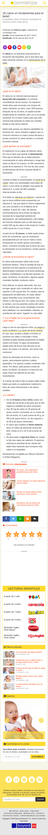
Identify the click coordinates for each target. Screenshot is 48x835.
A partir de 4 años (12, 604)
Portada (13, 811)
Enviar (40, 799)
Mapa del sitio (29, 813)
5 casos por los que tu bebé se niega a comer (30, 669)
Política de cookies (11, 815)
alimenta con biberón (24, 197)
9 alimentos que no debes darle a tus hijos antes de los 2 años (29, 661)
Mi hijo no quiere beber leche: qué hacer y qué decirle (29, 493)
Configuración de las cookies (32, 815)
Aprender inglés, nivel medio (12, 636)
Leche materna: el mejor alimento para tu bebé (31, 482)
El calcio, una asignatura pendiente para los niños (27, 471)
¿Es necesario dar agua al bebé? (29, 652)
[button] (6, 720)
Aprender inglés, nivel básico (12, 628)
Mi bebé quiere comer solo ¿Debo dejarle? (29, 677)
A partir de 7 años (12, 612)
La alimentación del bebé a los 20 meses (29, 685)
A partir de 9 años (12, 619)
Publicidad (34, 811)
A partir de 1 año (12, 596)
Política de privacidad (13, 813)
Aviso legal (24, 811)
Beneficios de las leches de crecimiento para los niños (28, 504)
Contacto (40, 813)
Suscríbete (37, 757)
